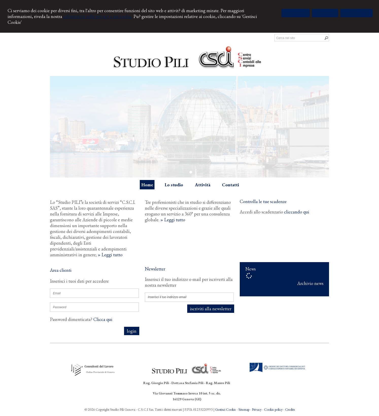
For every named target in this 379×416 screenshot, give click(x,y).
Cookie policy (273, 409)
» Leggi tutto (110, 255)
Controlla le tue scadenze (263, 201)
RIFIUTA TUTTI (325, 13)
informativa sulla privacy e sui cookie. (97, 16)
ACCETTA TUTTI (295, 13)
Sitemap (243, 409)
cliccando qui (296, 212)
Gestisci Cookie (225, 409)
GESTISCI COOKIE (356, 13)
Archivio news (310, 283)
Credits (290, 409)
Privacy (257, 409)
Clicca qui (102, 319)
